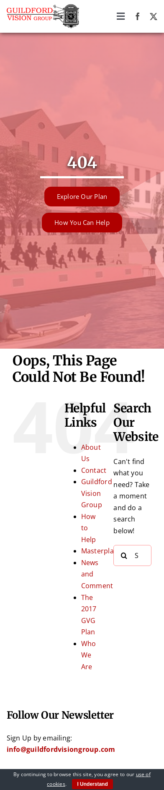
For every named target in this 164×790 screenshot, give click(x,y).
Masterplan (99, 550)
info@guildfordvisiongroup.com (61, 749)
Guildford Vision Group (96, 493)
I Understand (92, 784)
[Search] (123, 555)
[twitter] (153, 16)
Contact (94, 470)
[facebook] (137, 16)
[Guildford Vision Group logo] (43, 7)
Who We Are (88, 655)
